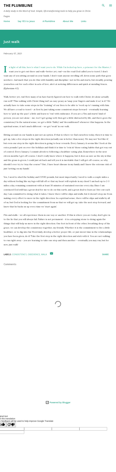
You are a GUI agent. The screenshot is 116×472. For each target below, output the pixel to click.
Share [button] (105, 254)
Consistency (19, 254)
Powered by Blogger (58, 402)
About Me (68, 21)
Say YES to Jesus (26, 21)
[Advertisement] (58, 366)
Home (7, 21)
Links (83, 21)
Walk (44, 254)
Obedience (34, 254)
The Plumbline (18, 5)
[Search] (103, 5)
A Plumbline (49, 21)
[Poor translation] (11, 424)
